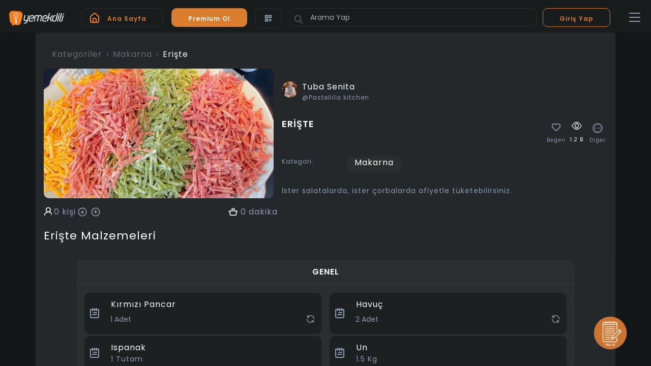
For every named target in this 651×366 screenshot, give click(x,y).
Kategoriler (77, 54)
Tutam (127, 359)
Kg (366, 359)
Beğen (556, 140)
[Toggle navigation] (635, 18)
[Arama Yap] (413, 17)
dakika (263, 212)
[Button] (298, 19)
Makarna (132, 54)
